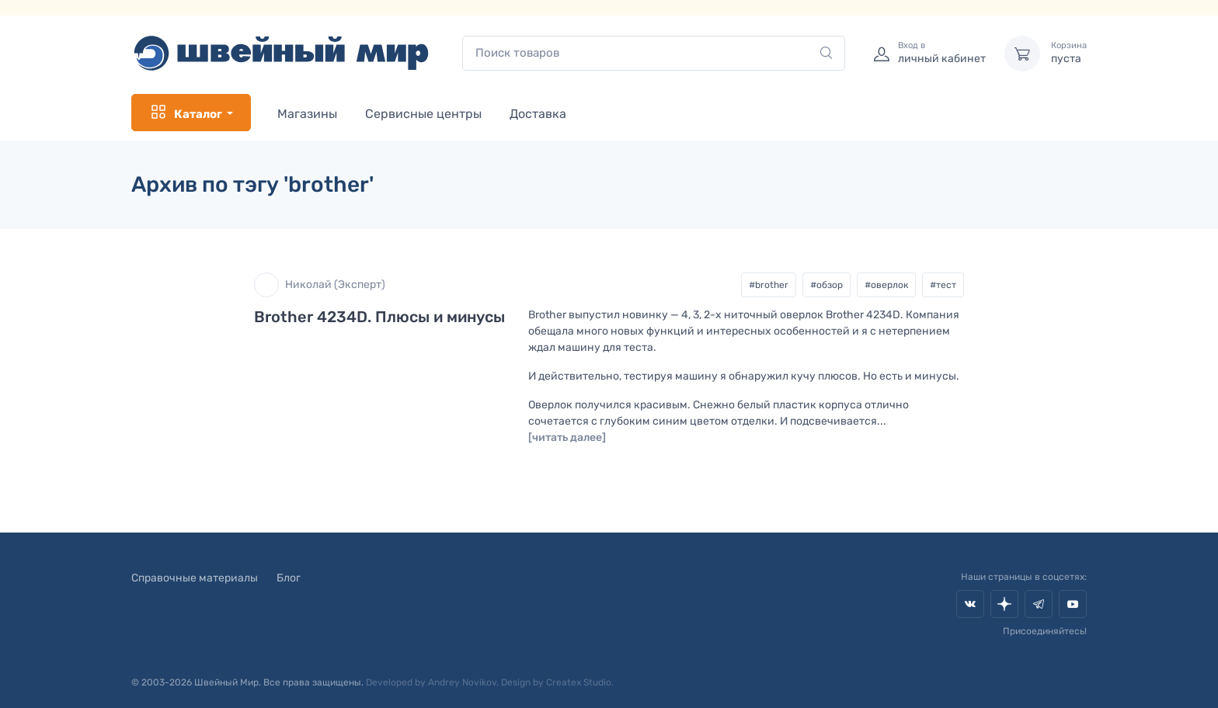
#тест (943, 284)
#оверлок (886, 284)
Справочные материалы (194, 578)
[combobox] (653, 53)
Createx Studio (578, 682)
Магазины (307, 113)
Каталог (185, 112)
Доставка (538, 113)
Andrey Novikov (462, 682)
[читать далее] (567, 437)
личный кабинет (942, 53)
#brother (768, 284)
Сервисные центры (423, 113)
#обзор (826, 284)
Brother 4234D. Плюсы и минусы (379, 316)
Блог (289, 578)
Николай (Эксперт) (319, 284)
